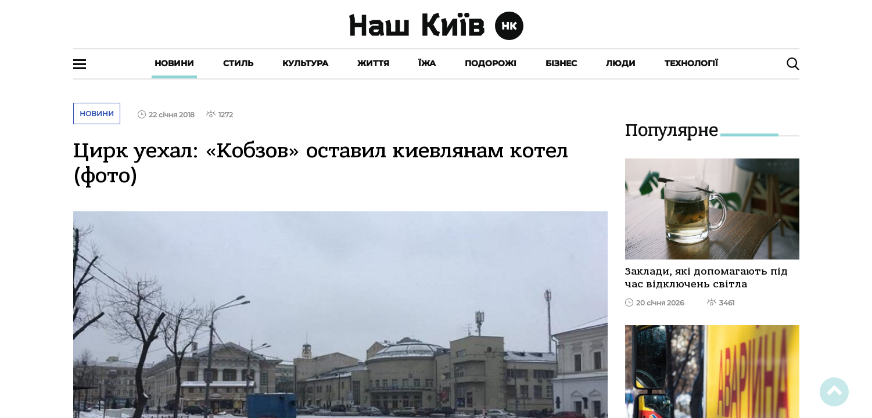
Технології (691, 63)
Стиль (238, 63)
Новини (174, 63)
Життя (373, 63)
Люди (621, 63)
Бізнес (561, 63)
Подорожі (490, 63)
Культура (305, 63)
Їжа (427, 63)
